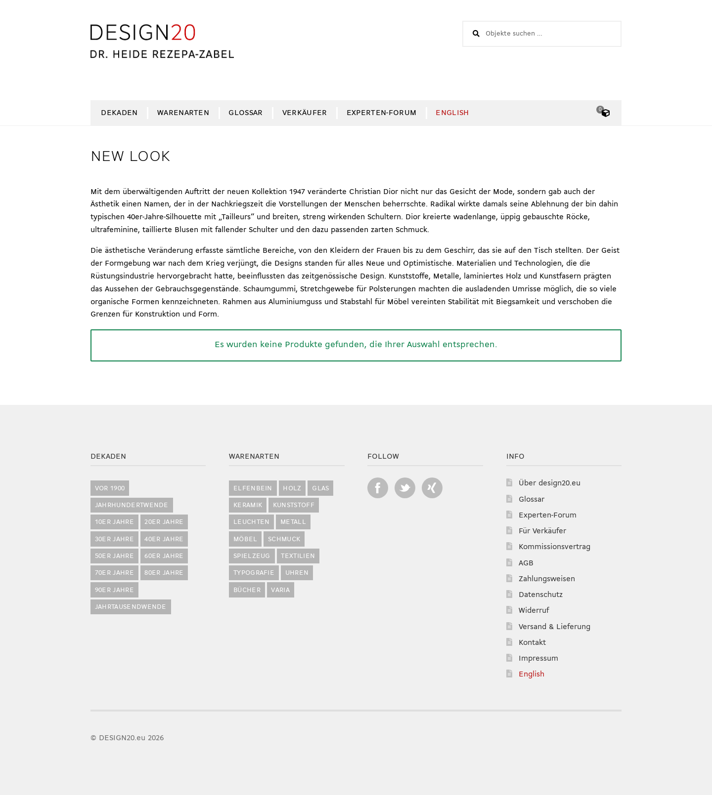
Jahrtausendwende (131, 607)
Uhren (297, 573)
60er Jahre (163, 556)
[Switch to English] (452, 113)
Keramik (247, 505)
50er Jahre (114, 556)
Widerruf (534, 611)
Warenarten (183, 113)
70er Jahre (114, 573)
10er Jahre (114, 522)
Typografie (253, 573)
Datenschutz (541, 595)
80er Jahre (163, 573)
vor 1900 (110, 488)
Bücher (247, 590)
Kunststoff (293, 505)
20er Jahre (163, 522)
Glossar (245, 113)
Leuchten (251, 522)
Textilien (298, 556)
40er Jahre (163, 539)
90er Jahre (114, 590)
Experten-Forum (381, 113)
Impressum (538, 659)
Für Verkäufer (542, 531)
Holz (292, 488)
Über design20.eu (549, 483)
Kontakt (532, 643)
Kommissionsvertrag (554, 547)
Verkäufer (304, 113)
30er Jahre (114, 539)
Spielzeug (251, 556)
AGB (526, 563)
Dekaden (119, 113)
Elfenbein (252, 488)
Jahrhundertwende (132, 505)
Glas (320, 488)
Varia (280, 590)
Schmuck (284, 539)
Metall (293, 522)
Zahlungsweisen (547, 579)
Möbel (245, 539)
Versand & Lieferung (554, 627)
